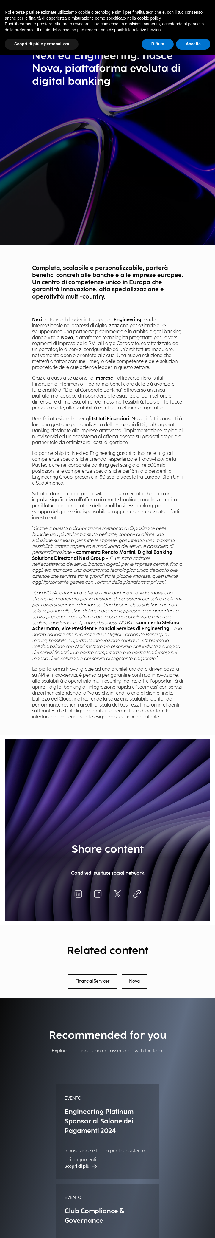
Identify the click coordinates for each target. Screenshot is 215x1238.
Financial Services (92, 981)
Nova (134, 981)
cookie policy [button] (149, 18)
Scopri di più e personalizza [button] (41, 43)
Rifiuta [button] (157, 43)
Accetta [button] (193, 43)
